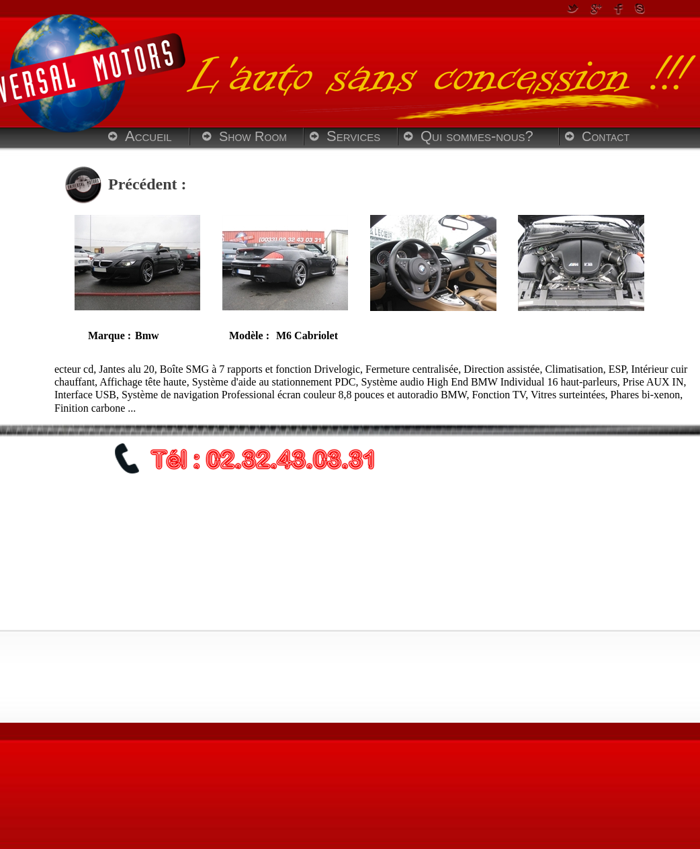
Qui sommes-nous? (477, 136)
